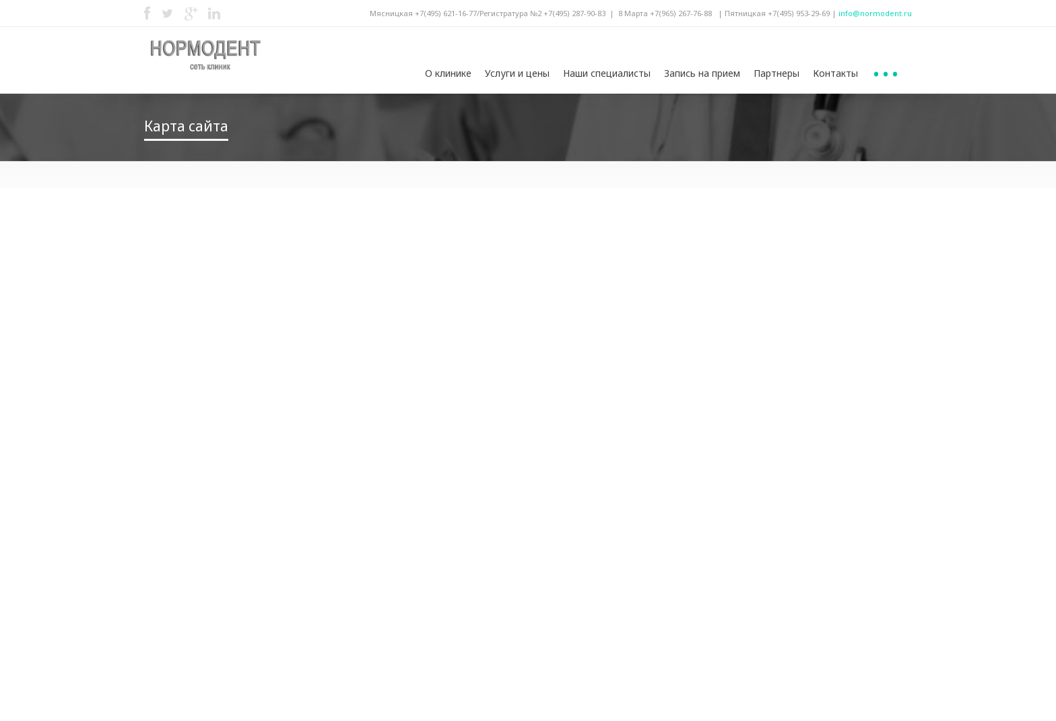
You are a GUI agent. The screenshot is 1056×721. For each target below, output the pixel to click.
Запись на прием (702, 73)
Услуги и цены (517, 73)
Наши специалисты (607, 73)
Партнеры (776, 73)
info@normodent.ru (875, 13)
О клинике (448, 73)
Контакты (835, 73)
